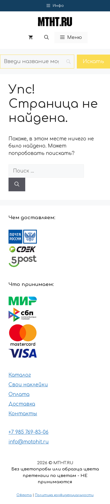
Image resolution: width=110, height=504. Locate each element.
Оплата (19, 394)
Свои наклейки (28, 384)
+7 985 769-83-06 (28, 432)
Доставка (22, 404)
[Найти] (17, 184)
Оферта (24, 495)
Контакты (23, 413)
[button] (46, 37)
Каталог (20, 375)
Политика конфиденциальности (64, 495)
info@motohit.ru (29, 442)
